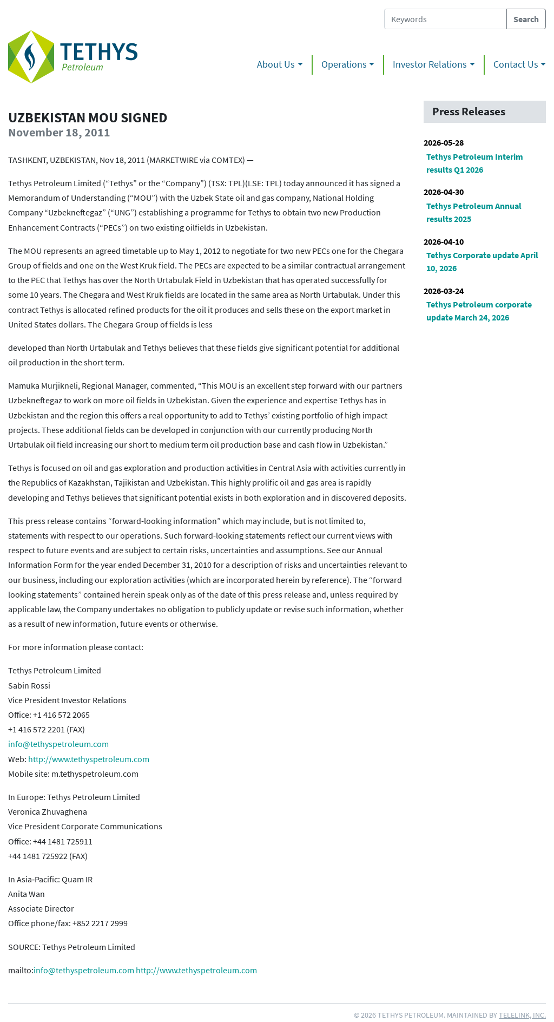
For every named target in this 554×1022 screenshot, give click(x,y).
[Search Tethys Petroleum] (445, 19)
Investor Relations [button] (430, 64)
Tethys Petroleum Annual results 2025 (474, 212)
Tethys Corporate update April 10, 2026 (482, 261)
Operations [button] (344, 64)
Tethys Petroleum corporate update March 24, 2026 (479, 311)
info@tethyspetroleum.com (58, 743)
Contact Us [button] (515, 64)
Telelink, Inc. (522, 1015)
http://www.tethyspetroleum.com (88, 759)
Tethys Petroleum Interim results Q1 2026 (474, 163)
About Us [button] (276, 64)
